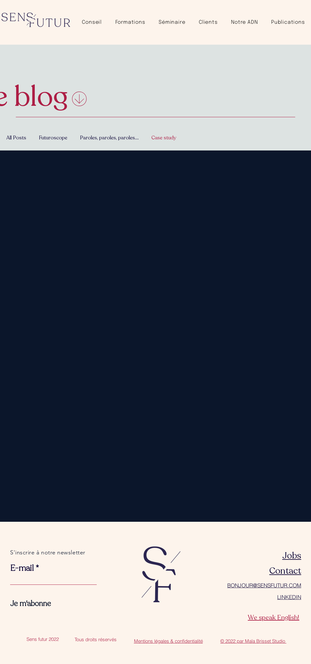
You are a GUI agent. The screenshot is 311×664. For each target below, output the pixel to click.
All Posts (16, 138)
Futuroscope (53, 138)
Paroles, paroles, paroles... (109, 138)
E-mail (22, 568)
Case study (163, 138)
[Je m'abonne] (30, 603)
